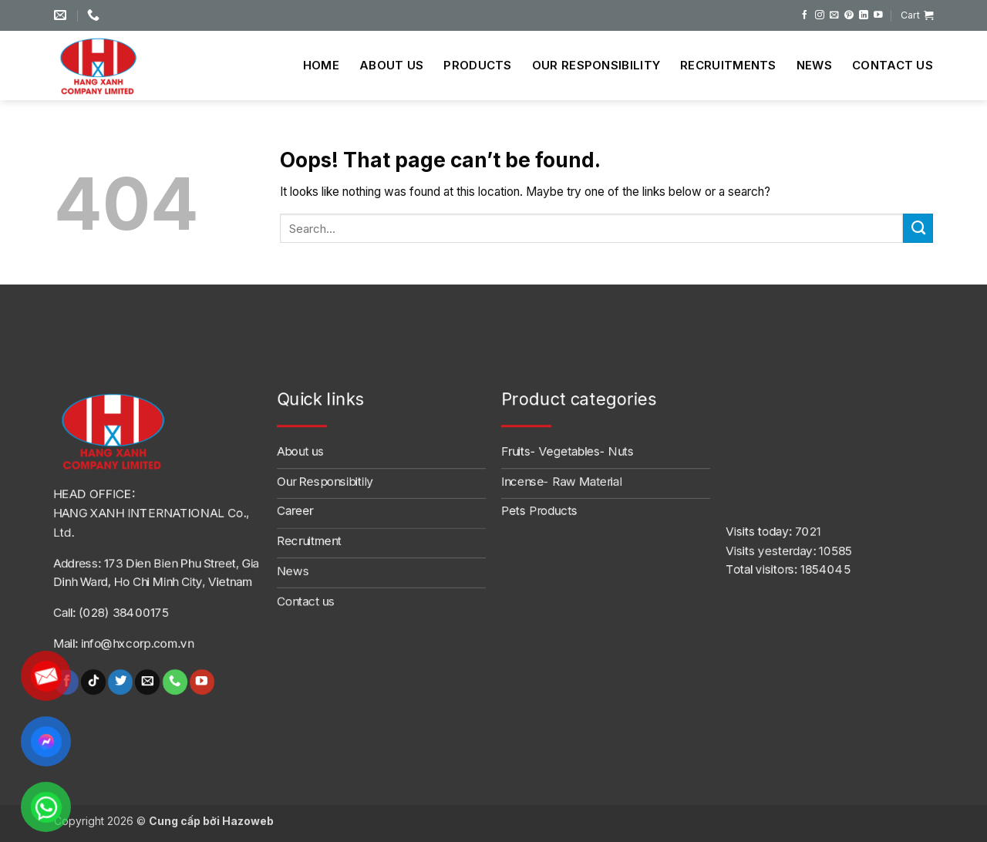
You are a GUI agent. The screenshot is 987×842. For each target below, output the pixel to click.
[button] (917, 15)
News (814, 65)
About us (391, 65)
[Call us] (174, 682)
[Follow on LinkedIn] (863, 15)
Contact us (892, 65)
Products (477, 65)
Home (321, 65)
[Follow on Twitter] (120, 682)
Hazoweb (248, 820)
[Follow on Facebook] (805, 15)
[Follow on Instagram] (819, 15)
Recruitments (728, 65)
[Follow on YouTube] (878, 15)
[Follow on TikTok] (93, 682)
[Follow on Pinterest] (849, 15)
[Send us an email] (834, 15)
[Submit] (918, 228)
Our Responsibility (596, 65)
